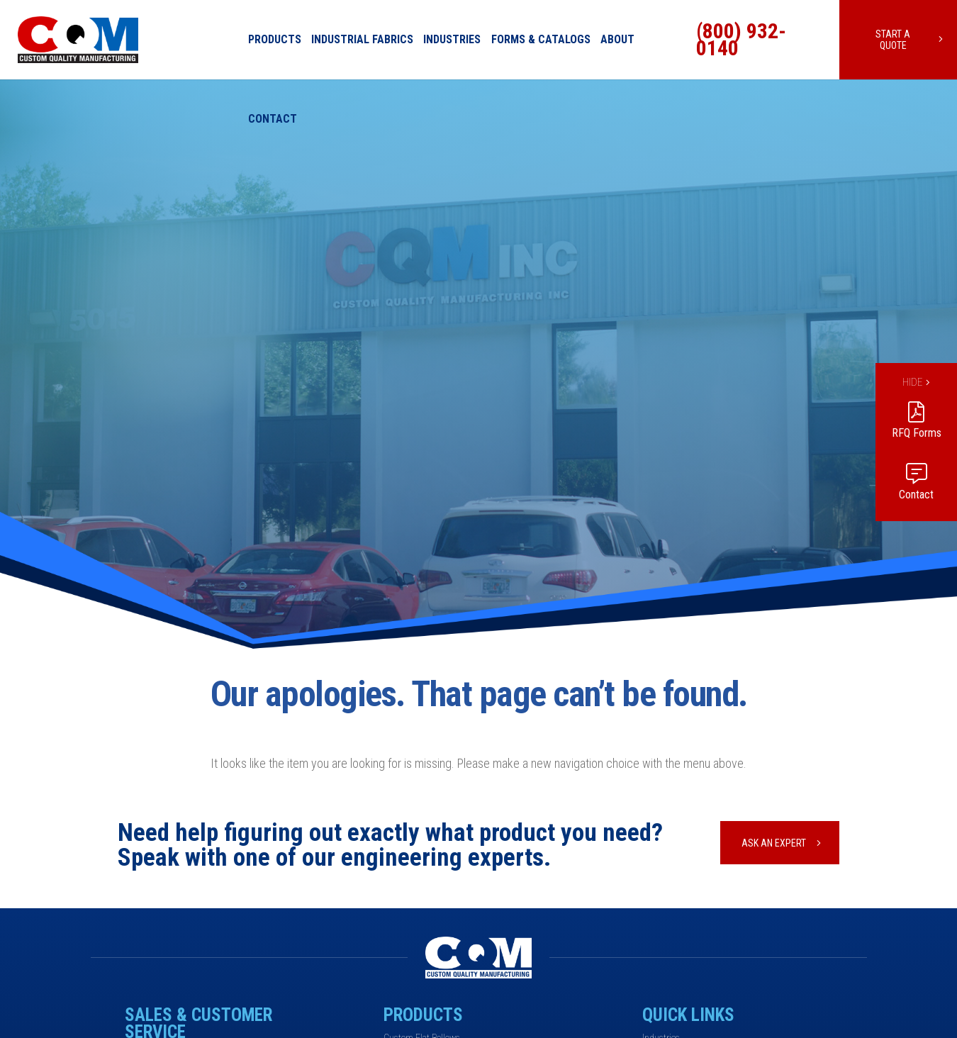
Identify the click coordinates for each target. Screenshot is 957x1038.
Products (274, 39)
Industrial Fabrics (362, 39)
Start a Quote (892, 39)
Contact (272, 118)
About (617, 39)
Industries (452, 39)
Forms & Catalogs (541, 39)
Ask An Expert (773, 843)
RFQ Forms (916, 433)
